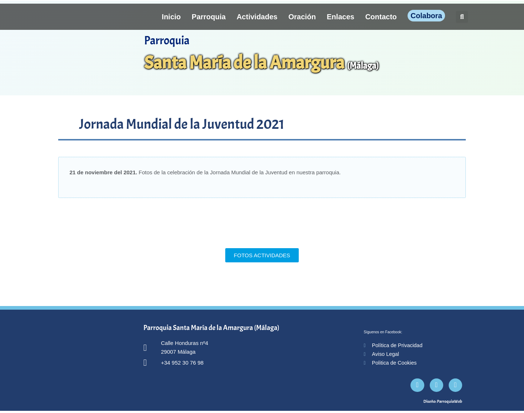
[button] (462, 17)
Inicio (171, 17)
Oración (302, 17)
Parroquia (209, 17)
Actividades (257, 17)
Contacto (381, 17)
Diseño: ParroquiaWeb (442, 403)
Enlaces (340, 17)
